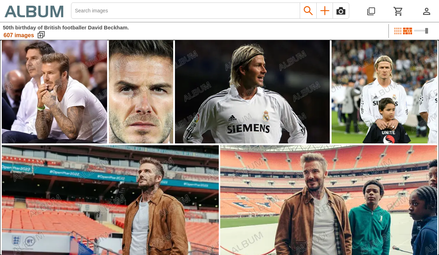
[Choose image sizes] (421, 31)
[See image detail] (54, 91)
